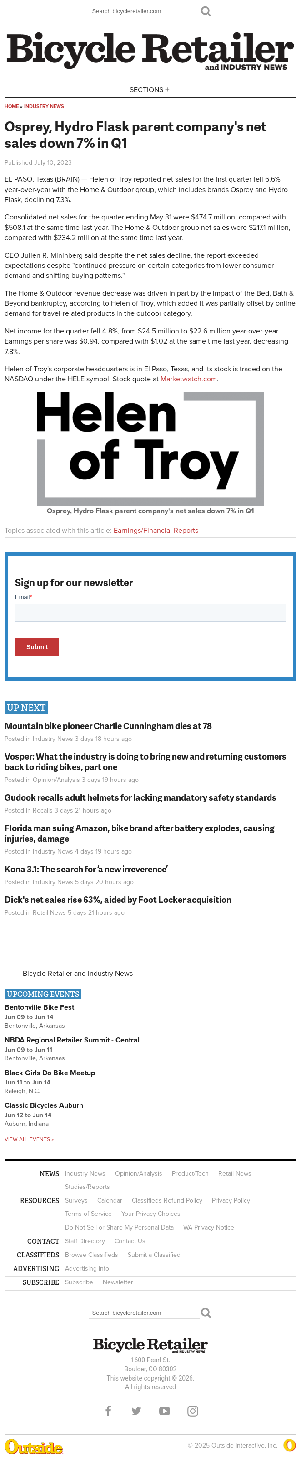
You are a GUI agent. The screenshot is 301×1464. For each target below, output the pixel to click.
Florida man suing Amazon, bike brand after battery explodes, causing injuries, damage (140, 833)
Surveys (76, 1200)
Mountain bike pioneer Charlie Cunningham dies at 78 (108, 725)
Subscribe (79, 1282)
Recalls (43, 810)
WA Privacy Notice (208, 1227)
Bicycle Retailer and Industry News (78, 973)
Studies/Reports (87, 1187)
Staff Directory (85, 1241)
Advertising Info (87, 1268)
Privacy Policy (231, 1200)
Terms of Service (88, 1214)
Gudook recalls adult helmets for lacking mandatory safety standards (140, 797)
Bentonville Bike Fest (39, 1007)
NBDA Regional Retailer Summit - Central (72, 1040)
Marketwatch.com (189, 379)
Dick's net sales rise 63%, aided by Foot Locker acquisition (118, 899)
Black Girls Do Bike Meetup (50, 1073)
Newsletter (118, 1282)
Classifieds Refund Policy (167, 1200)
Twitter (136, 1411)
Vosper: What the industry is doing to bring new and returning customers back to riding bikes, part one (145, 761)
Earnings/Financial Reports (156, 530)
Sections (150, 89)
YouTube (164, 1411)
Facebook (108, 1411)
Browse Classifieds (91, 1255)
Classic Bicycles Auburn (44, 1105)
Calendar (109, 1200)
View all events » (29, 1139)
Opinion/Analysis (56, 780)
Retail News (49, 913)
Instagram (192, 1411)
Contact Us (130, 1241)
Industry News (44, 106)
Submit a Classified (154, 1255)
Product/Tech (190, 1173)
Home (12, 106)
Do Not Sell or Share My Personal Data (119, 1227)
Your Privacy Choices (151, 1214)
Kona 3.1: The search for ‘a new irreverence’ (86, 869)
